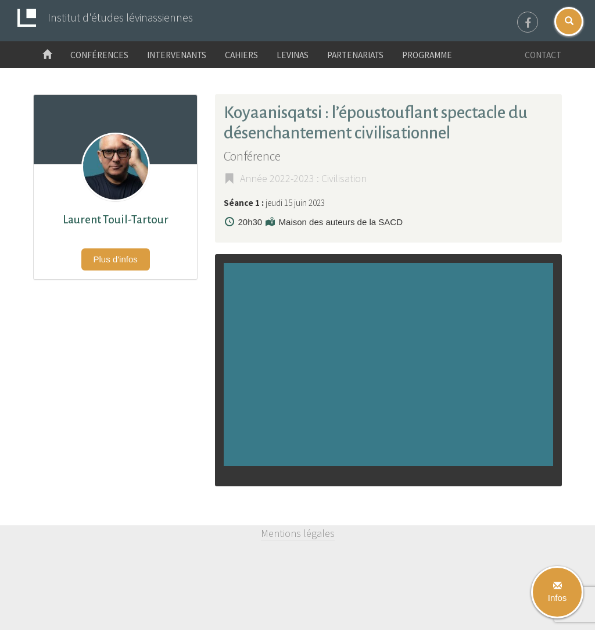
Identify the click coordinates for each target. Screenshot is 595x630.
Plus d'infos (116, 259)
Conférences (99, 54)
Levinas (293, 54)
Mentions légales (298, 533)
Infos (557, 592)
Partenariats (355, 54)
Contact (543, 54)
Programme (427, 54)
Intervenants (176, 54)
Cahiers (241, 54)
